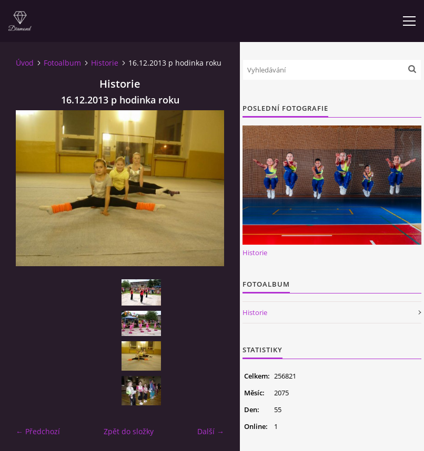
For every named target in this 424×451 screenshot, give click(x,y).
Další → (210, 431)
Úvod (25, 63)
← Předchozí (38, 431)
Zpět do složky (129, 431)
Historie (104, 63)
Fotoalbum (62, 63)
